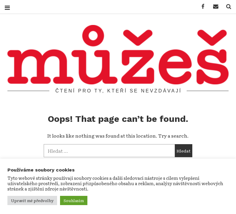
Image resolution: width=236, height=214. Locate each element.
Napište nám (214, 6)
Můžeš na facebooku (201, 6)
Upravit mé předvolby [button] (32, 200)
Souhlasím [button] (74, 200)
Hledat (226, 6)
